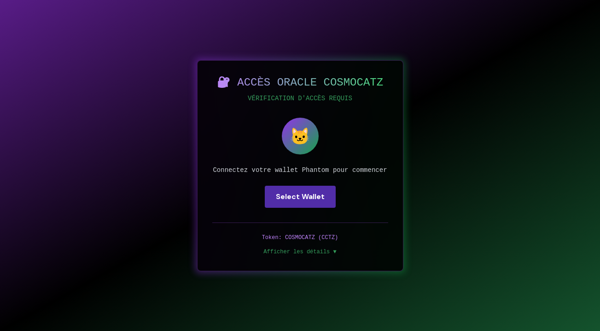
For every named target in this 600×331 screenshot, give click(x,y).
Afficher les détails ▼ (299, 252)
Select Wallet (300, 196)
